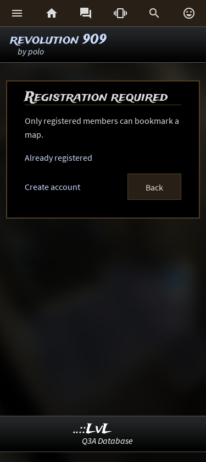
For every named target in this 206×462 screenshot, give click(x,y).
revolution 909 (58, 40)
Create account (52, 186)
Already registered (58, 157)
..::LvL (92, 429)
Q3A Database (107, 440)
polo (36, 51)
